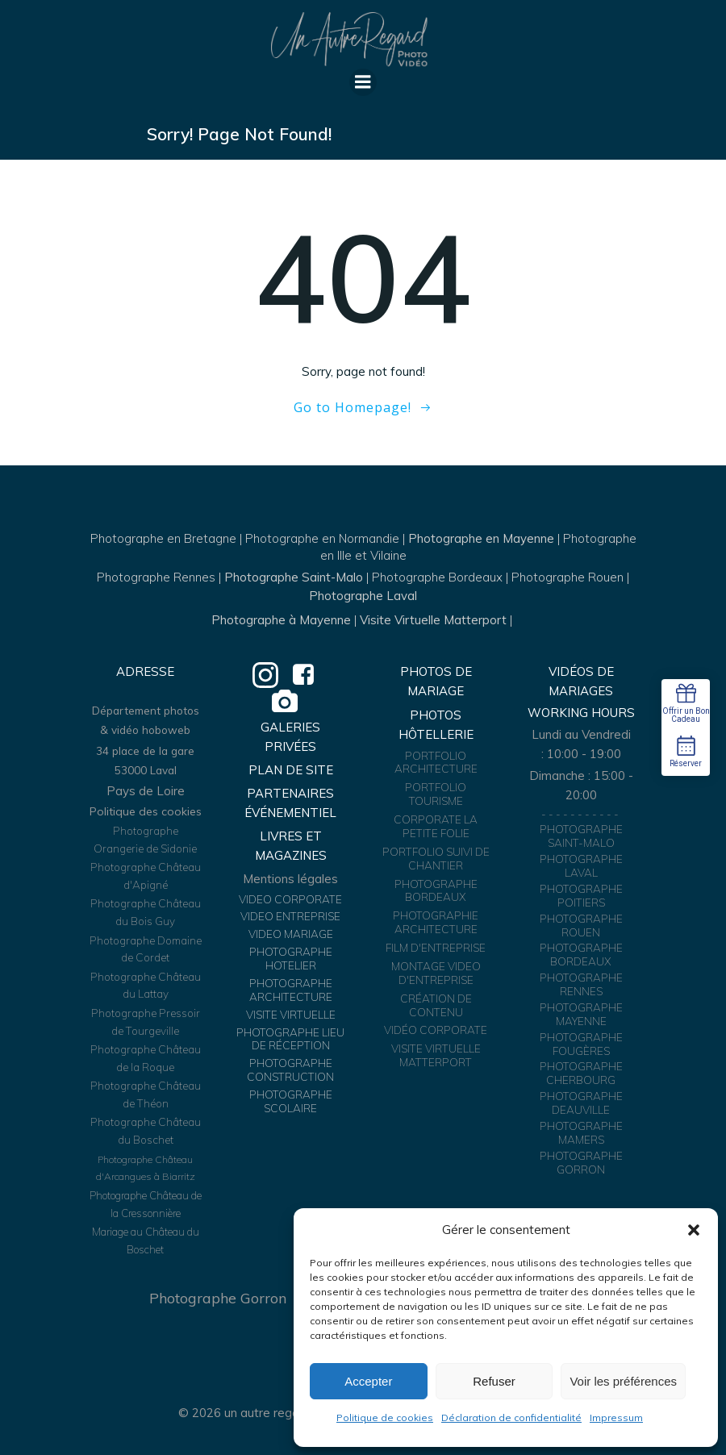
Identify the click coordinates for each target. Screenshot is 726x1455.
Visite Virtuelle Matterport (433, 619)
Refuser (494, 1381)
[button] (694, 1230)
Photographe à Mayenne (281, 619)
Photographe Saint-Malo (293, 577)
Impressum (616, 1417)
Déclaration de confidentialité (511, 1417)
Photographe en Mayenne (481, 538)
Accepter (368, 1381)
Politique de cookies (384, 1417)
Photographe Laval (363, 595)
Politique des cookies (146, 811)
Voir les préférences (623, 1381)
